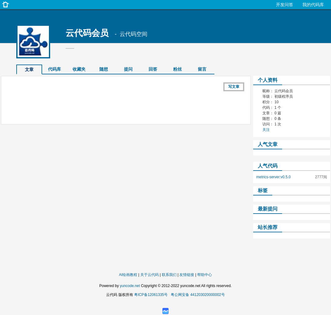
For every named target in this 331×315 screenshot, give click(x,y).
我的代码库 (313, 4)
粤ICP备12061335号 (151, 295)
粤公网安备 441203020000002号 (198, 295)
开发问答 (284, 4)
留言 (202, 69)
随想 (103, 69)
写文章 (233, 87)
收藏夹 (79, 69)
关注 (266, 130)
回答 (153, 69)
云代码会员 (87, 33)
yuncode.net (130, 286)
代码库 (54, 69)
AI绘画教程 (128, 275)
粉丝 (177, 69)
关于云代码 (149, 275)
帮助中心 (204, 275)
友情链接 (186, 275)
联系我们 (169, 275)
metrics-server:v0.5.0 (273, 177)
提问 (128, 69)
